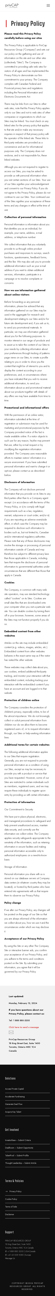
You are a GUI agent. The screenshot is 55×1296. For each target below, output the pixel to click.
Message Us (10, 1258)
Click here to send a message (24, 1027)
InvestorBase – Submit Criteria (18, 1140)
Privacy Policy (15, 1191)
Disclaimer (9, 1214)
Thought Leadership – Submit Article (20, 1163)
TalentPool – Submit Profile (17, 1155)
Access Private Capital (14, 1088)
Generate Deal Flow (13, 1104)
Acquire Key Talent (13, 1111)
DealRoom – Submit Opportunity (19, 1147)
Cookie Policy (11, 1198)
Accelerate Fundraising (15, 1096)
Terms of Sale (11, 1206)
